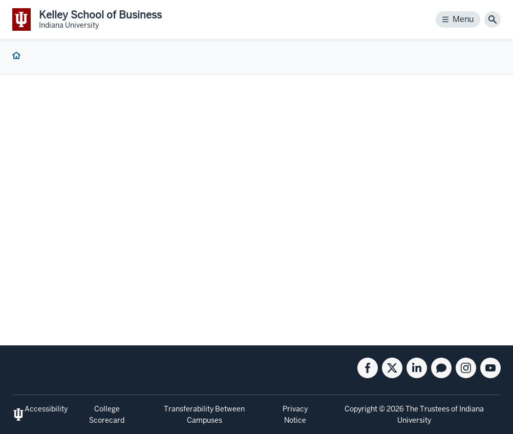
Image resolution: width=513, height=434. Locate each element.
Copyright (361, 409)
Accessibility (46, 409)
